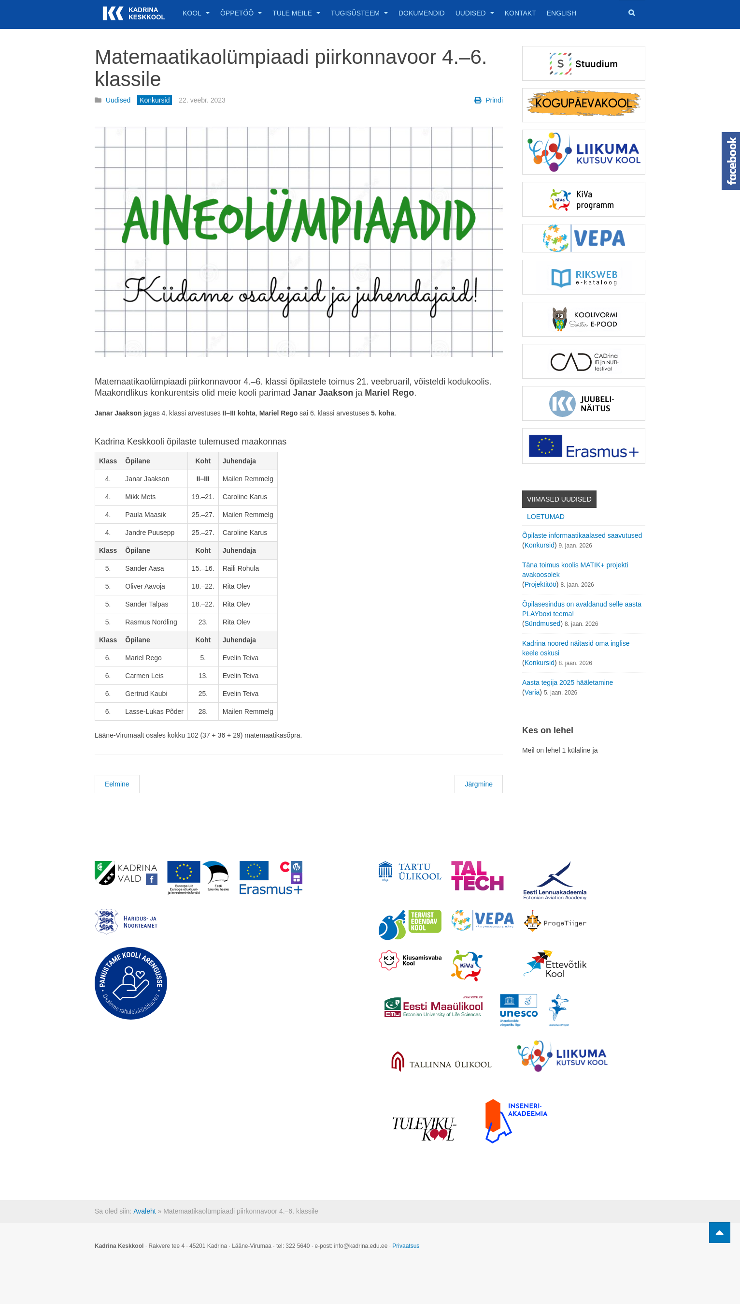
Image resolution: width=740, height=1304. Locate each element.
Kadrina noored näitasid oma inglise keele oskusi (576, 648)
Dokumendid (421, 13)
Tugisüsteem (359, 13)
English (561, 13)
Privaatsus (405, 1246)
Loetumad (546, 516)
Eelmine (117, 784)
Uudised (474, 13)
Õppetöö (241, 13)
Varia (532, 692)
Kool (196, 13)
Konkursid (540, 545)
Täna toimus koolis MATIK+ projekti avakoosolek (575, 569)
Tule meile (296, 13)
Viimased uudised (559, 499)
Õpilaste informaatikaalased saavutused (582, 535)
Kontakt (520, 13)
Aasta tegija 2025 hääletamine (567, 682)
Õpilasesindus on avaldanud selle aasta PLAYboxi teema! (581, 609)
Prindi (488, 100)
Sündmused (543, 623)
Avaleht (144, 1211)
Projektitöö (540, 584)
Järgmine (479, 784)
